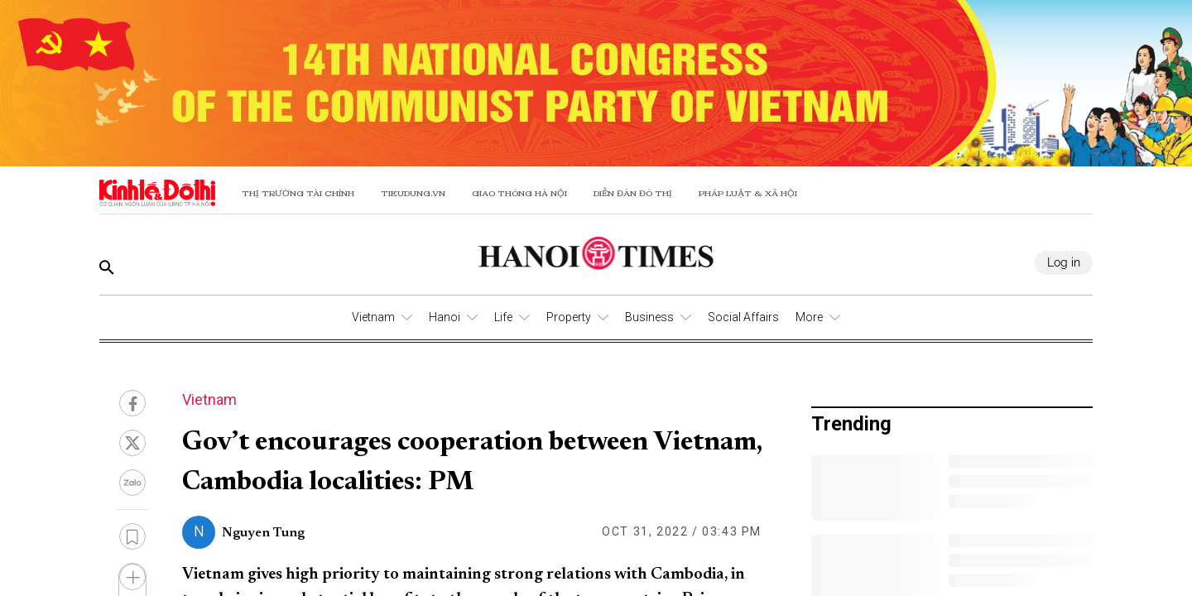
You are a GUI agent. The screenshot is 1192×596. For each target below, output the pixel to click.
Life (503, 317)
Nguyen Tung (263, 533)
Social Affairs (743, 317)
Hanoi (444, 317)
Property (568, 317)
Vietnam (373, 317)
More (809, 317)
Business (649, 317)
